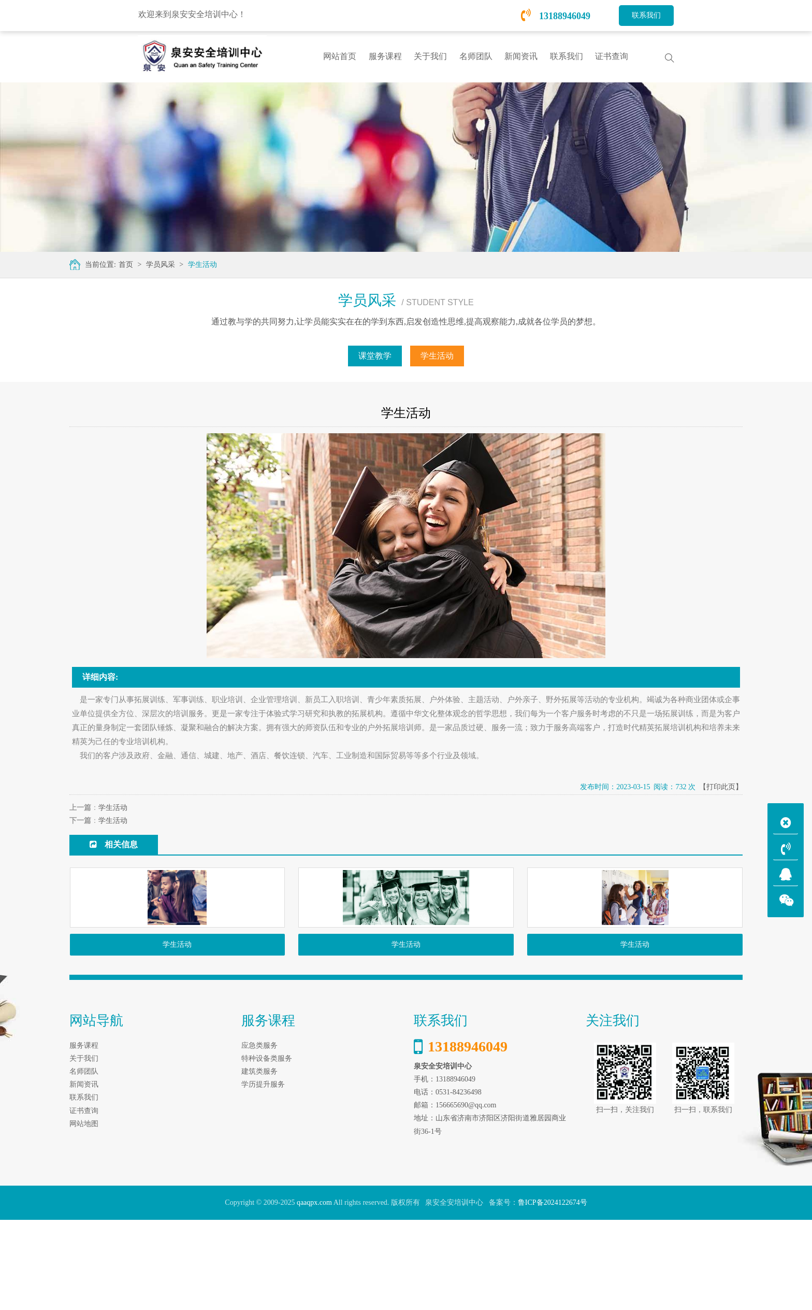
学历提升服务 (263, 1175)
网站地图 (83, 1214)
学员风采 (160, 264)
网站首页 (339, 56)
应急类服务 (259, 1136)
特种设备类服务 (266, 1148)
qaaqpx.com (314, 1293)
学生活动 (202, 264)
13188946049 (556, 16)
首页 (126, 264)
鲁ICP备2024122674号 (552, 1293)
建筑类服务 (259, 1161)
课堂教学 (375, 355)
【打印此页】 (721, 787)
